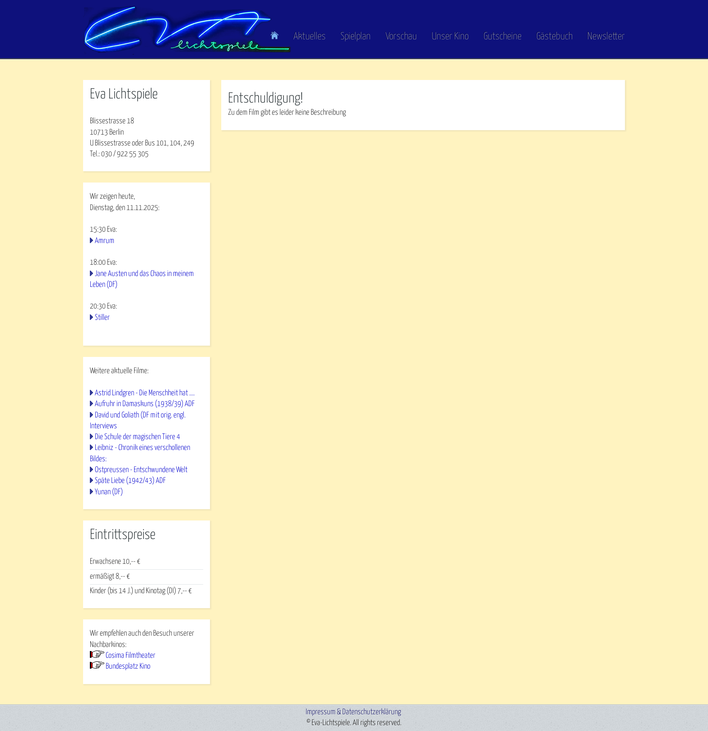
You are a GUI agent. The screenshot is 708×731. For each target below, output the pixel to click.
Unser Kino (450, 37)
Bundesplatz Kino (128, 666)
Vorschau (401, 37)
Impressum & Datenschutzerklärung (353, 712)
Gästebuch (554, 37)
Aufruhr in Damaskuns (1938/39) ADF (145, 404)
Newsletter (606, 37)
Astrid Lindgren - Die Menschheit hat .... (145, 393)
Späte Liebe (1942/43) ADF (130, 481)
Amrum (104, 241)
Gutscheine (503, 37)
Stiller (102, 318)
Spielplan (355, 37)
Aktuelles (309, 37)
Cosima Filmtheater (130, 656)
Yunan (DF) (109, 492)
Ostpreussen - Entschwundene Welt (141, 470)
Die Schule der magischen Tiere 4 (137, 437)
